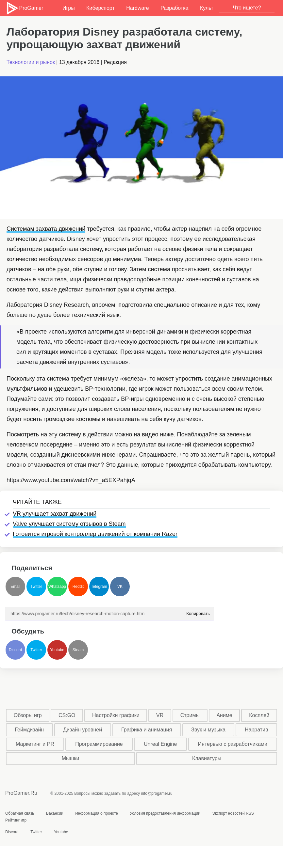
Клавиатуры (206, 758)
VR (159, 715)
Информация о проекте (96, 813)
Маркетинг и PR (35, 744)
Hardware (137, 8)
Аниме (224, 715)
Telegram (99, 586)
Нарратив (256, 729)
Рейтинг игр (15, 820)
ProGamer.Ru (21, 793)
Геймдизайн (29, 729)
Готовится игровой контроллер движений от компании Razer (95, 534)
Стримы (190, 715)
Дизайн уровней (82, 729)
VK (120, 586)
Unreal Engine (160, 744)
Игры (68, 8)
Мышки (70, 758)
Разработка (174, 8)
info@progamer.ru (157, 793)
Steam (78, 650)
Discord (15, 650)
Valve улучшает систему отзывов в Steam (69, 524)
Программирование (99, 744)
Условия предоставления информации (165, 813)
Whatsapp (57, 586)
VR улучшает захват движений (54, 513)
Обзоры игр (28, 715)
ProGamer (24, 8)
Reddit (78, 586)
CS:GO (66, 715)
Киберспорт (100, 8)
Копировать (198, 611)
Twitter (36, 586)
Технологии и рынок (31, 62)
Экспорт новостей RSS (233, 813)
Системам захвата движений (46, 229)
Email (15, 586)
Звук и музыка (208, 729)
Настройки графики (116, 715)
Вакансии (54, 813)
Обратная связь (19, 813)
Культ (206, 8)
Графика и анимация (146, 729)
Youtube (57, 650)
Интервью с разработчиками (232, 744)
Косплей (259, 715)
